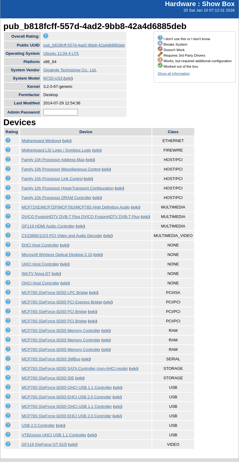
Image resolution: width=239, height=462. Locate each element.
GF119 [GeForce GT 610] (44, 444)
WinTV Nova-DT (35, 273)
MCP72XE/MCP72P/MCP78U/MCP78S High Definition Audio (75, 207)
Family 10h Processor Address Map (52, 159)
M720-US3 (53, 78)
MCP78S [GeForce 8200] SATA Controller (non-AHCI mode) (74, 368)
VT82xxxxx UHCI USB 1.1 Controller (53, 435)
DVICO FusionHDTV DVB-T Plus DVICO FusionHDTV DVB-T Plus (80, 216)
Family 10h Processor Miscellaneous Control (60, 169)
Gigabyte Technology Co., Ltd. (70, 70)
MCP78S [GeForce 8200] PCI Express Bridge (61, 302)
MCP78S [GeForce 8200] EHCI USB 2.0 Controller (66, 397)
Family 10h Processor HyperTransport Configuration (67, 188)
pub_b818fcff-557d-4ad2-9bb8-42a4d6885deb (84, 45)
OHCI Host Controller (40, 283)
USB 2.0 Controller (38, 425)
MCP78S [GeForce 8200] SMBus (50, 359)
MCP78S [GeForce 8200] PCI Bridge (54, 311)
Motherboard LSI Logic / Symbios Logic (56, 150)
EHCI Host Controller (40, 245)
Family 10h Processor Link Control (52, 178)
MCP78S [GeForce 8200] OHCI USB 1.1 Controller (66, 387)
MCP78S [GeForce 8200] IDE (47, 378)
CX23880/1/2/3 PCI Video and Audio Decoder (61, 235)
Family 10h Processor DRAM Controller (56, 197)
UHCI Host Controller (40, 264)
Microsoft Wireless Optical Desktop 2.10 (56, 254)
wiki (68, 78)
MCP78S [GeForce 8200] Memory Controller (60, 330)
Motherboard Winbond (41, 140)
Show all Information (174, 73)
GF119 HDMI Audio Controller (48, 226)
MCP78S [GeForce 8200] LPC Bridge (54, 292)
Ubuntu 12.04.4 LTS (61, 53)
